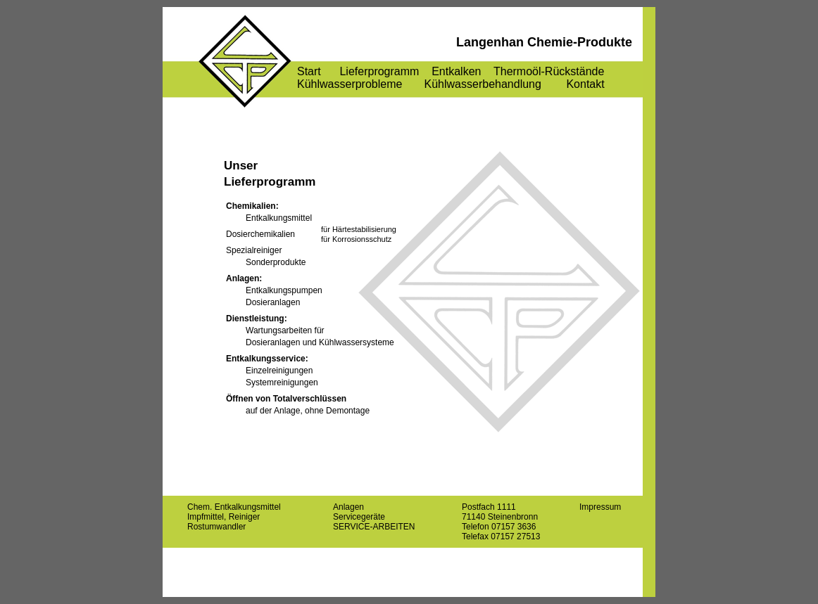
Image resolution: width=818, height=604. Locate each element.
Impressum (600, 507)
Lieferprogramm (379, 71)
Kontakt (585, 84)
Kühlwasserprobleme (349, 84)
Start (309, 71)
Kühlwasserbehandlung (482, 84)
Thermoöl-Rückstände (548, 71)
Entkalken (456, 71)
